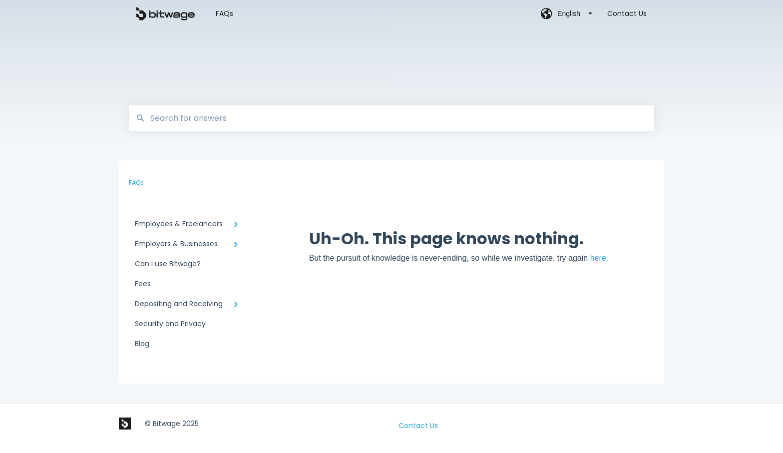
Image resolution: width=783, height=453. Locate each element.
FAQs (224, 13)
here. (599, 258)
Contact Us (418, 426)
